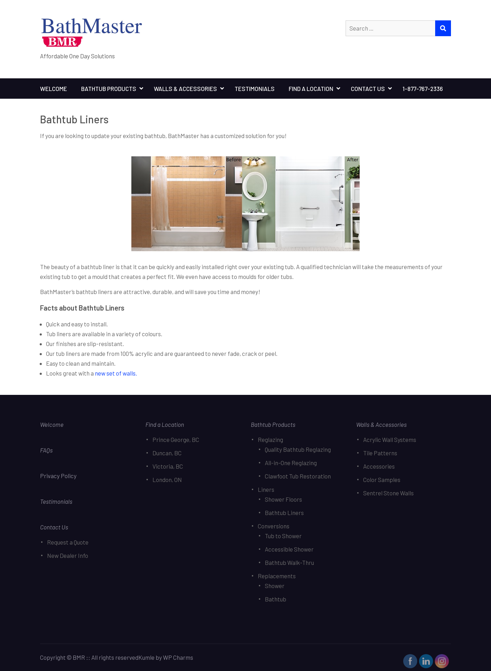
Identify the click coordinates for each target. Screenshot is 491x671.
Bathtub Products (108, 88)
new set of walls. (116, 373)
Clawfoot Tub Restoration (298, 476)
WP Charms (178, 657)
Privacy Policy (59, 475)
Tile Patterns (380, 452)
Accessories (379, 466)
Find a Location (164, 424)
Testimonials (255, 88)
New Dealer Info (67, 555)
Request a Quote (68, 542)
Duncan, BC (167, 452)
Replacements (277, 575)
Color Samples (381, 479)
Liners (266, 489)
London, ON (167, 479)
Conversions (273, 525)
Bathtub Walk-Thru (289, 562)
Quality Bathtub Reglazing (298, 449)
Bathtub (275, 598)
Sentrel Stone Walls (388, 492)
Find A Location (311, 88)
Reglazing (270, 439)
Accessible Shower (289, 549)
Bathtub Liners (284, 512)
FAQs (46, 450)
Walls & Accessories (185, 88)
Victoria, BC (167, 466)
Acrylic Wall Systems (389, 439)
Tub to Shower (283, 535)
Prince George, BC (175, 439)
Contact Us (368, 88)
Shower (274, 585)
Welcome (53, 88)
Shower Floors (283, 499)
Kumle (146, 657)
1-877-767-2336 (422, 88)
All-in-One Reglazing (291, 462)
